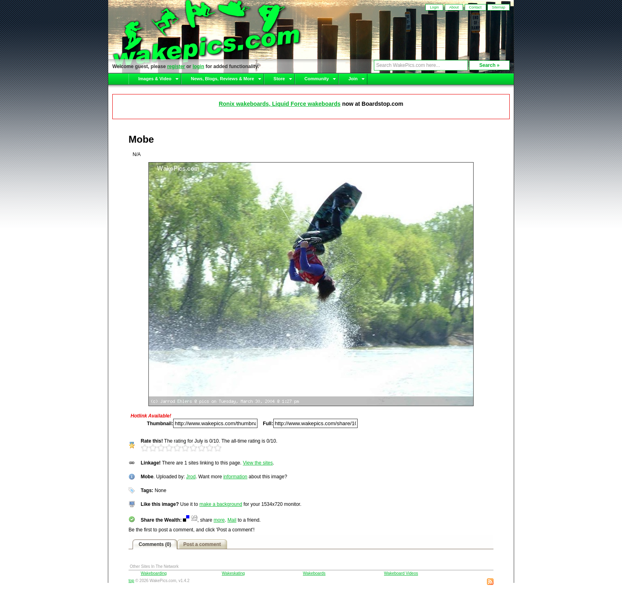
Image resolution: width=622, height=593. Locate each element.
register (176, 66)
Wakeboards (314, 573)
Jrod (190, 477)
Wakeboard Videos (401, 573)
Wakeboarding (154, 573)
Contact (475, 7)
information (235, 477)
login (198, 66)
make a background (220, 504)
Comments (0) (155, 544)
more (219, 520)
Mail (231, 520)
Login (434, 7)
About (454, 7)
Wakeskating (233, 573)
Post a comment (202, 544)
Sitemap (498, 7)
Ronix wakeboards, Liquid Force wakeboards (279, 104)
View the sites (258, 463)
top (131, 580)
